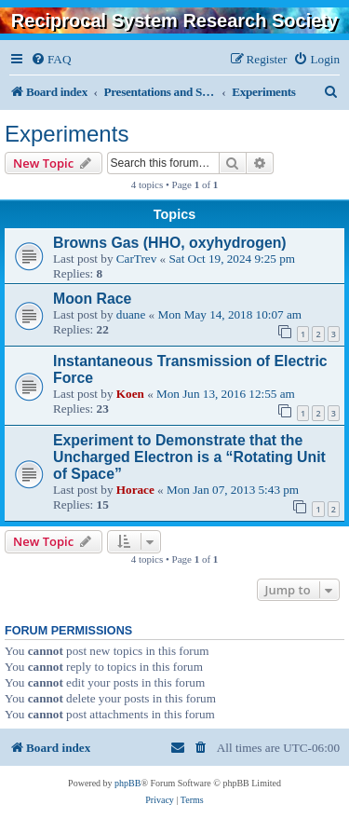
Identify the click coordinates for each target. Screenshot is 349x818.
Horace (135, 490)
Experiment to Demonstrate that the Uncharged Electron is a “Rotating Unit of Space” (189, 457)
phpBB (127, 783)
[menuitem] (51, 59)
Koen (130, 394)
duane (131, 314)
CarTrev (136, 259)
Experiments (66, 133)
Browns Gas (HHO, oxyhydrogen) (170, 243)
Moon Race (92, 299)
